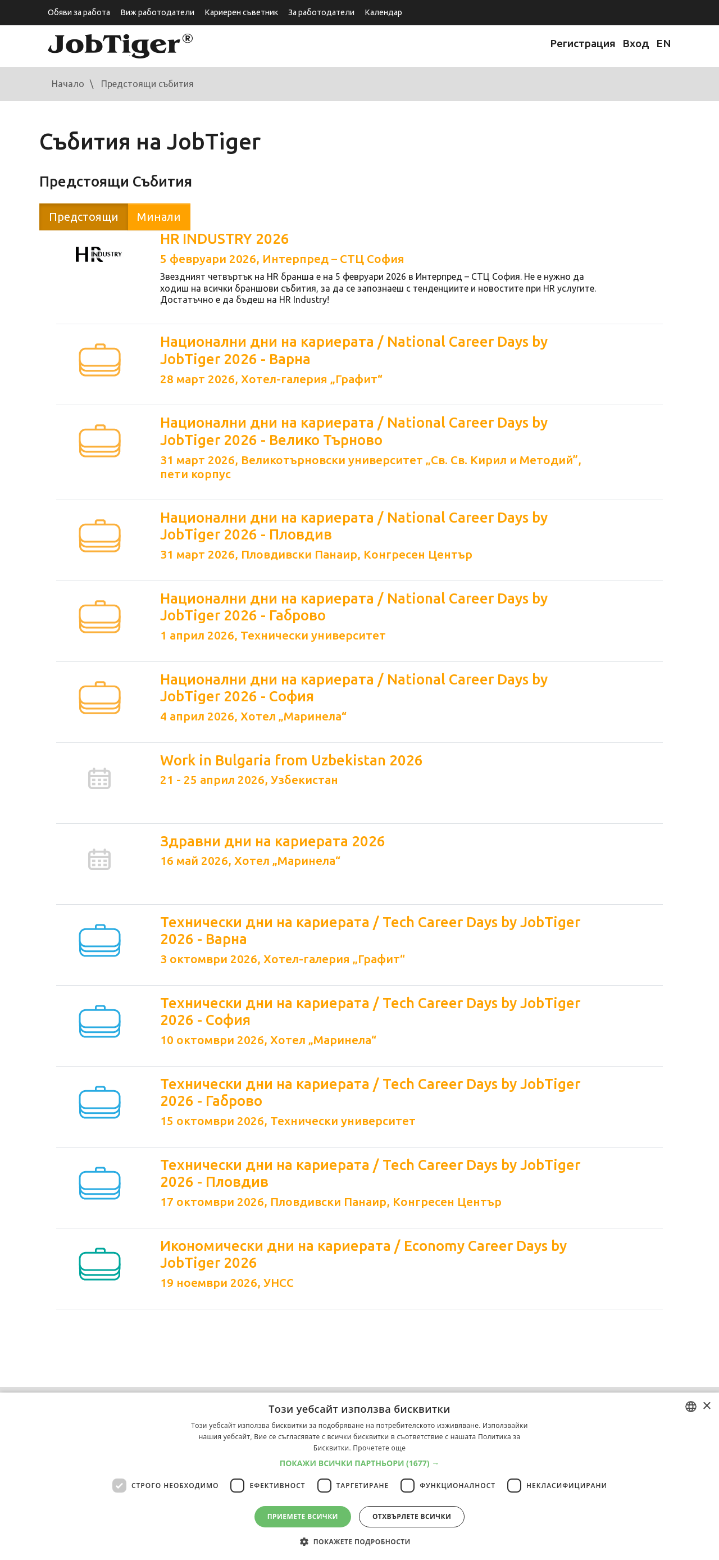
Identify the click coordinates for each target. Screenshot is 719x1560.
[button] (360, 1463)
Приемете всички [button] (302, 1516)
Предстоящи (84, 216)
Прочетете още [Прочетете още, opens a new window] (379, 1448)
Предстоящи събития (147, 84)
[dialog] (359, 1476)
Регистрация (583, 43)
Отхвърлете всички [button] (411, 1516)
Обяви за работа (79, 12)
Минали (159, 216)
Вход (635, 43)
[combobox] (691, 1406)
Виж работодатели (157, 12)
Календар (383, 12)
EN (663, 43)
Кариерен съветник (241, 12)
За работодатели (321, 12)
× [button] (706, 1406)
